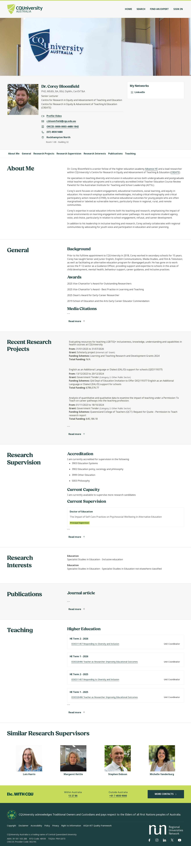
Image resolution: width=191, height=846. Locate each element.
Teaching (130, 153)
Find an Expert (159, 9)
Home (128, 9)
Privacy (55, 825)
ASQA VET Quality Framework (97, 825)
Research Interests (95, 153)
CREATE (175, 172)
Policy (47, 825)
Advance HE (151, 169)
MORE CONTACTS (166, 794)
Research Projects (43, 153)
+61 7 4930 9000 (118, 795)
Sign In (178, 9)
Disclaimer (23, 825)
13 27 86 (72, 795)
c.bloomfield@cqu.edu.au (61, 121)
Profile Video (54, 116)
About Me (13, 153)
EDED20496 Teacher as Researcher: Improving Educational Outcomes (104, 661)
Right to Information (71, 825)
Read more (77, 321)
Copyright (11, 825)
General (26, 153)
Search (141, 9)
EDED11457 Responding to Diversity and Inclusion (95, 643)
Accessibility (36, 825)
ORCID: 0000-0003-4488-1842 (63, 126)
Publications (115, 153)
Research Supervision (69, 153)
